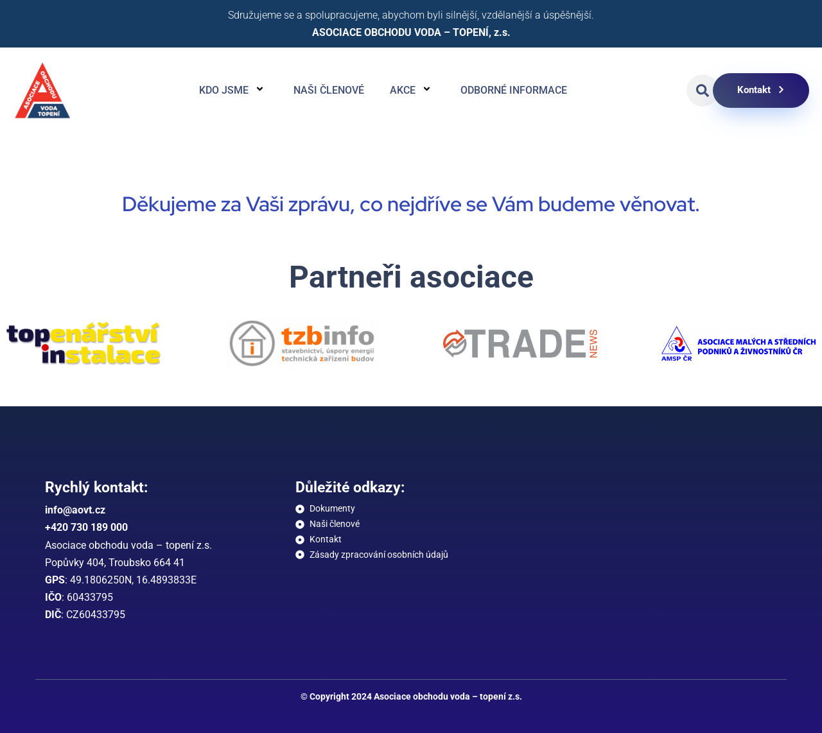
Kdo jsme (233, 90)
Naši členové (328, 90)
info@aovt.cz (75, 510)
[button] (702, 90)
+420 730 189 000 (86, 527)
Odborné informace (513, 90)
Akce (412, 90)
